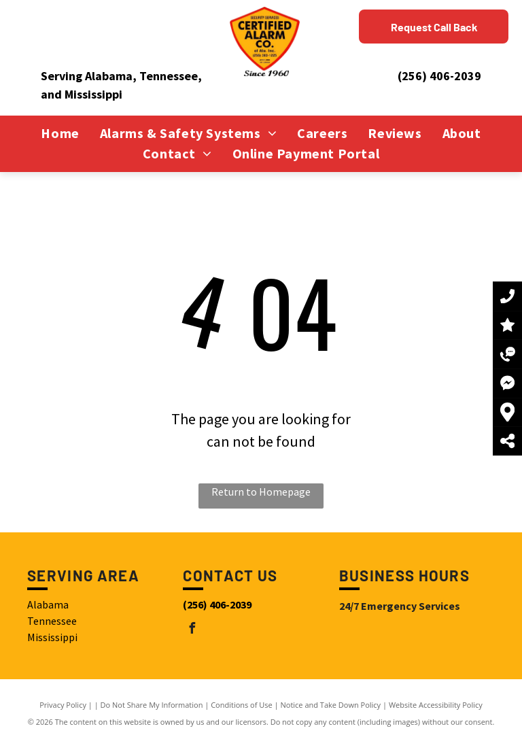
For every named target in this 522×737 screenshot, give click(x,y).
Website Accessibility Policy (436, 705)
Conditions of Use (242, 705)
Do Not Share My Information (152, 705)
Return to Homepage (261, 491)
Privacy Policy (62, 705)
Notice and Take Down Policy (331, 705)
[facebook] (192, 629)
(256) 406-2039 (439, 76)
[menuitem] (60, 133)
